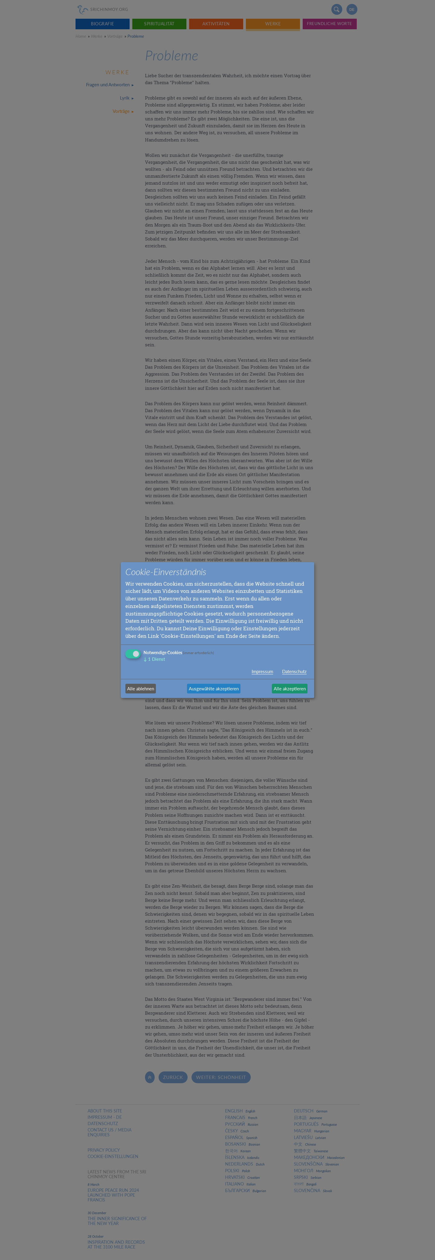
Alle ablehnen (140, 688)
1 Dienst (154, 659)
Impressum (262, 671)
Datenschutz (294, 671)
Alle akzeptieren (290, 688)
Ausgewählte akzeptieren (214, 688)
